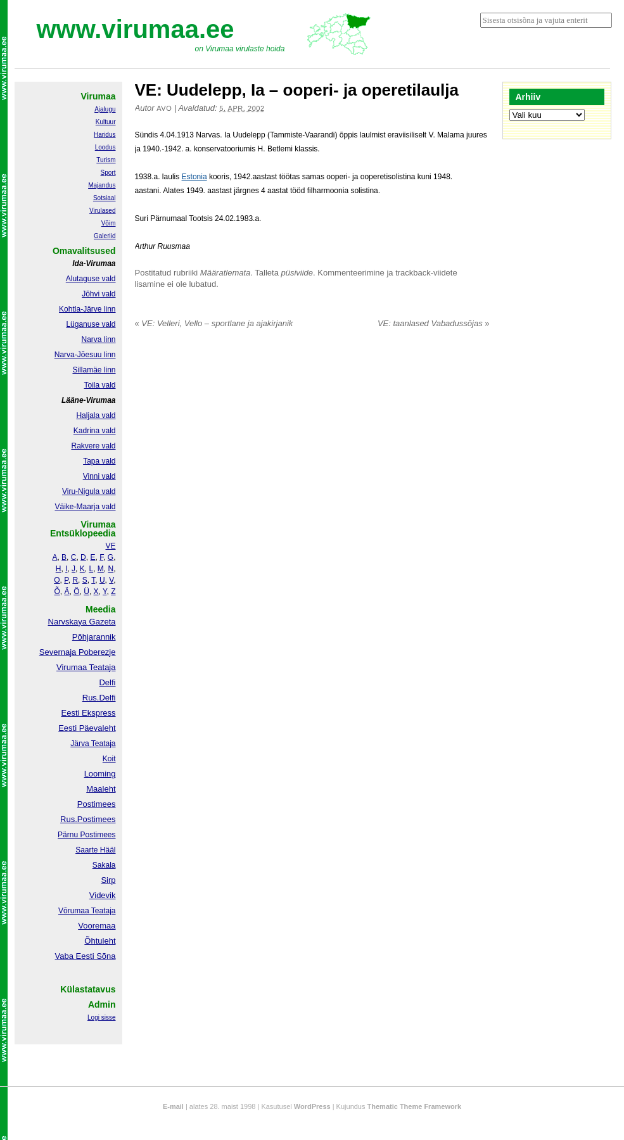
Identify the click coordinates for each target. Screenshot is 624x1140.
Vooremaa (96, 925)
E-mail (173, 1106)
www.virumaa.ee (135, 29)
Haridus (104, 134)
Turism (105, 159)
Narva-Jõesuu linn (85, 354)
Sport (108, 172)
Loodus (105, 147)
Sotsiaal (104, 197)
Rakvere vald (93, 445)
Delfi (107, 682)
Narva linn (98, 339)
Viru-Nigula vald (89, 491)
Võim (108, 223)
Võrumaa (73, 910)
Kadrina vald (94, 430)
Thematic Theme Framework (414, 1106)
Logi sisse (101, 1017)
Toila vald (99, 385)
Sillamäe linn (93, 369)
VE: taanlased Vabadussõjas (434, 323)
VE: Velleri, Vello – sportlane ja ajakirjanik (214, 323)
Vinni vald (99, 476)
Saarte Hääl (95, 850)
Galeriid (104, 235)
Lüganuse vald (90, 324)
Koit (109, 758)
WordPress (312, 1106)
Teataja (102, 910)
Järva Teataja (92, 743)
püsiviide (297, 272)
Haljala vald (95, 415)
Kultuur (106, 121)
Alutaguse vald (91, 278)
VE (110, 546)
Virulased (102, 210)
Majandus (101, 185)
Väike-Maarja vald (84, 506)
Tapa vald (99, 461)
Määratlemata (225, 272)
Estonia (194, 176)
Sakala (104, 865)
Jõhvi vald (98, 293)
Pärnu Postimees (86, 834)
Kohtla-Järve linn (87, 309)
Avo (164, 108)
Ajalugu (104, 109)
